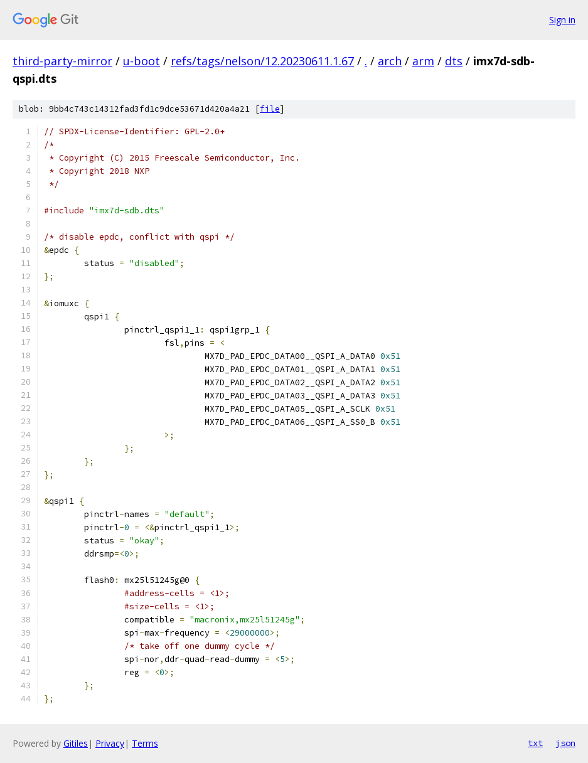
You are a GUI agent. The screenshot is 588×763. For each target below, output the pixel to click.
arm (423, 60)
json (565, 743)
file (270, 109)
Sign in (562, 20)
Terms (145, 743)
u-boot (141, 60)
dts (453, 60)
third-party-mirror (62, 60)
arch (390, 60)
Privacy (109, 743)
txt (535, 743)
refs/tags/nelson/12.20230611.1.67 (262, 60)
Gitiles (75, 743)
